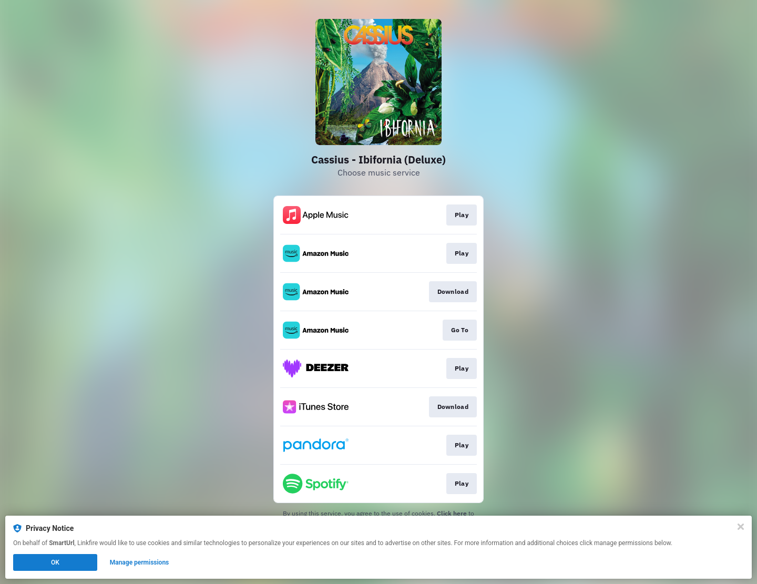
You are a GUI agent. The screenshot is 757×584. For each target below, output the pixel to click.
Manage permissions (139, 562)
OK (55, 562)
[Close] (740, 526)
